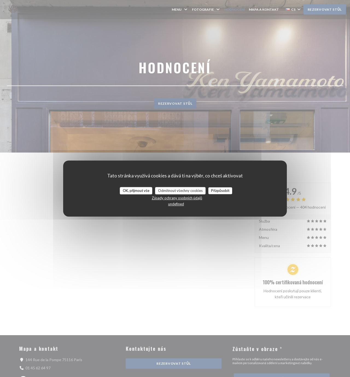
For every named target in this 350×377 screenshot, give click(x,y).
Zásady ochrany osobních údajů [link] (177, 198)
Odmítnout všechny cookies (180, 190)
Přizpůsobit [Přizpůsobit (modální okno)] (220, 190)
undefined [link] (176, 204)
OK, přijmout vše (136, 190)
